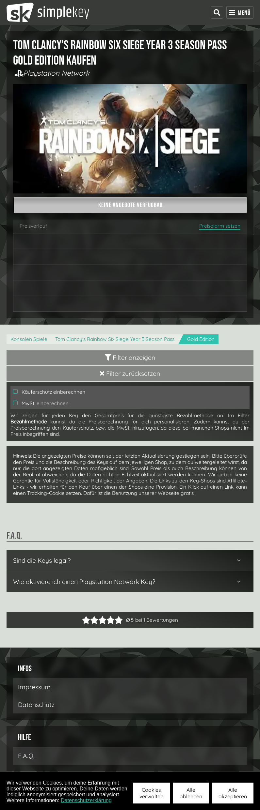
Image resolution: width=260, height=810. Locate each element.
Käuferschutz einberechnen (49, 392)
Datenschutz (36, 705)
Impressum (34, 687)
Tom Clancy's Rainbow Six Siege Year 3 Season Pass (114, 339)
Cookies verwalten (151, 793)
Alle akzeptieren (233, 793)
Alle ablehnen (191, 793)
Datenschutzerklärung (86, 800)
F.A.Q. (26, 756)
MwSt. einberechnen (41, 403)
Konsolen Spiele (28, 339)
